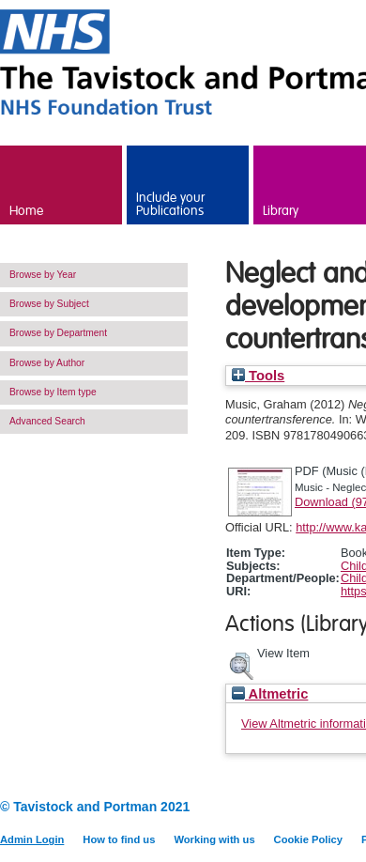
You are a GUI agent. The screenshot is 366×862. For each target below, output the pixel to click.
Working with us (214, 839)
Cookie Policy (308, 839)
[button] (241, 664)
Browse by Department (58, 333)
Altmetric (270, 693)
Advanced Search (47, 421)
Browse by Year (42, 274)
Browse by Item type (53, 392)
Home (26, 211)
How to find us (119, 839)
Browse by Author (46, 363)
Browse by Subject (49, 304)
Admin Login (32, 839)
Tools (258, 375)
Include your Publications (170, 205)
